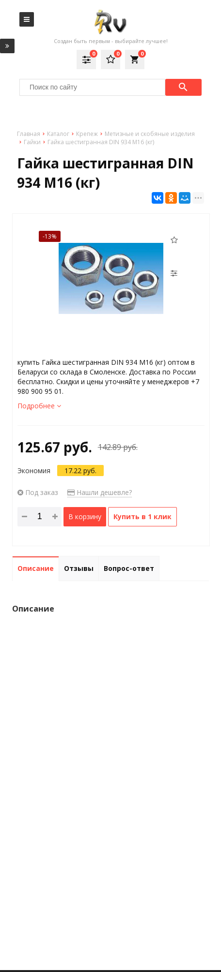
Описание (35, 568)
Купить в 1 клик (142, 516)
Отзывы (79, 568)
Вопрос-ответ (129, 568)
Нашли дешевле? (99, 492)
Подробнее (39, 405)
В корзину (84, 516)
